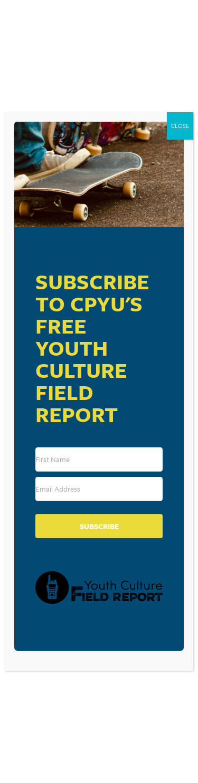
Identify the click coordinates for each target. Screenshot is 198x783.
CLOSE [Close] (180, 125)
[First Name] (98, 459)
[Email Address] (98, 489)
